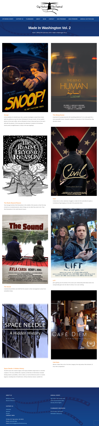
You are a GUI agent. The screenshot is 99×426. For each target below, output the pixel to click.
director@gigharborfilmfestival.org (18, 423)
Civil (54, 199)
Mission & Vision (10, 398)
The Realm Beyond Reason (12, 203)
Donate (8, 413)
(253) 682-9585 (13, 421)
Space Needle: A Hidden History (14, 368)
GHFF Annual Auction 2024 (57, 400)
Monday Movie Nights (56, 402)
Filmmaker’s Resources (56, 413)
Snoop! (6, 115)
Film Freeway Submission (57, 411)
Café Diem (56, 362)
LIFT (54, 280)
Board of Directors (10, 400)
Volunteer (8, 409)
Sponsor (8, 411)
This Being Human (58, 115)
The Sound (7, 287)
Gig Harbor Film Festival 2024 (58, 398)
